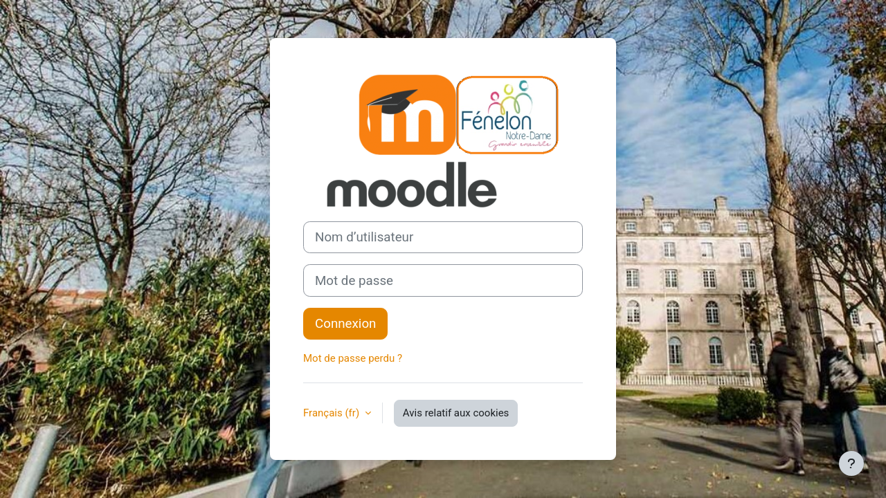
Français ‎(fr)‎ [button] (332, 413)
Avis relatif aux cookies (456, 413)
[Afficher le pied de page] (851, 463)
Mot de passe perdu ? (352, 358)
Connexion (345, 323)
